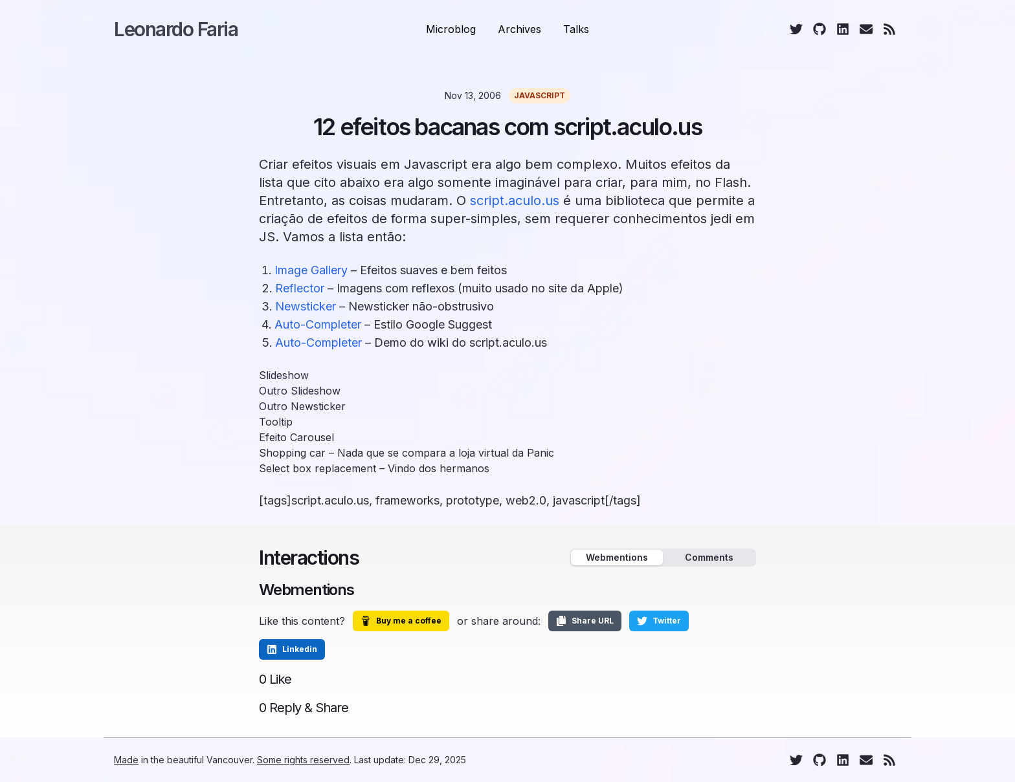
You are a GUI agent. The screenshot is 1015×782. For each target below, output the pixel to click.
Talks (576, 29)
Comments (709, 557)
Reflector (299, 288)
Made (126, 759)
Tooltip (276, 421)
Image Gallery (311, 270)
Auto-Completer (317, 324)
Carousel (312, 437)
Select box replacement (317, 468)
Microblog (451, 29)
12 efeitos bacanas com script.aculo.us (507, 127)
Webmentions (617, 557)
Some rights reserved (303, 759)
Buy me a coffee (401, 621)
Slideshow (284, 375)
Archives (519, 29)
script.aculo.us (514, 200)
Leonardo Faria (176, 29)
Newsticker (305, 306)
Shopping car (292, 452)
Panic (540, 452)
